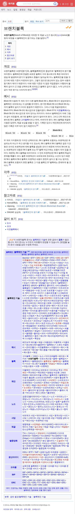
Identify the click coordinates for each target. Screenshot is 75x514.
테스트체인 (42, 386)
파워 (51, 329)
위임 (30, 309)
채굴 (30, 9)
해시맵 (35, 350)
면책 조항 (27, 510)
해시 (13, 348)
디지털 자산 (52, 273)
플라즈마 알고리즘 (36, 391)
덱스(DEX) (56, 436)
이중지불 (53, 311)
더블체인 (26, 371)
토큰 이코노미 (47, 324)
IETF (31, 453)
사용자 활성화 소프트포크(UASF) (36, 378)
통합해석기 (59, 463)
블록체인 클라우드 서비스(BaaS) (52, 286)
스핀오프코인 (55, 296)
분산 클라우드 (49, 441)
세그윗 (35, 364)
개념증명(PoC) (49, 266)
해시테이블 (54, 350)
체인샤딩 (30, 421)
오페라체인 (27, 383)
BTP (33, 258)
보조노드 (59, 400)
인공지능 (14, 489)
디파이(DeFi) (57, 439)
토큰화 (58, 324)
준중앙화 (30, 446)
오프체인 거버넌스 (41, 444)
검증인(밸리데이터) (30, 397)
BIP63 (39, 475)
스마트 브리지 (37, 294)
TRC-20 (37, 263)
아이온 (27, 460)
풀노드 (59, 410)
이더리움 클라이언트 (39, 311)
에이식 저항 (27, 427)
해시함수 (28, 353)
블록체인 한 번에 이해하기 (31, 182)
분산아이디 (13, 458)
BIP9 (29, 473)
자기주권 (35, 460)
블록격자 (53, 376)
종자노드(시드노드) (46, 407)
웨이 (54, 306)
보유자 (54, 455)
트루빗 (35, 329)
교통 (30, 489)
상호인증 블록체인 (30, 467)
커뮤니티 (38, 9)
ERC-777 (36, 483)
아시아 (35, 489)
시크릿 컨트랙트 (31, 299)
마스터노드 (37, 400)
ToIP (36, 453)
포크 (9, 227)
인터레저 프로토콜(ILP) (49, 314)
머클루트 (57, 343)
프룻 (37, 367)
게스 (37, 268)
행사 (45, 491)
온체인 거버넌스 (58, 444)
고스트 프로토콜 (48, 268)
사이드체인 (41, 381)
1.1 (14, 176)
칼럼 (15, 9)
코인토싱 (37, 321)
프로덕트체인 (49, 388)
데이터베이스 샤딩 (45, 416)
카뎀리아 (55, 348)
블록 (13, 362)
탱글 (34, 386)
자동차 (25, 489)
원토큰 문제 (45, 306)
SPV (24, 263)
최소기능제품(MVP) (45, 316)
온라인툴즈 (31, 348)
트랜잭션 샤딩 (42, 421)
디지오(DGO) (36, 439)
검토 (60, 240)
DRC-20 (39, 258)
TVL (24, 434)
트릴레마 (44, 329)
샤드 (66, 416)
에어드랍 (42, 304)
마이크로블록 (51, 357)
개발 (20, 489)
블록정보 (47, 362)
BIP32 (43, 473)
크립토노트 (48, 321)
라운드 (31, 276)
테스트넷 (30, 324)
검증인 (63, 453)
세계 (40, 489)
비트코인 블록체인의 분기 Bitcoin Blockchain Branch (38, 184)
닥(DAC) (35, 436)
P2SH (52, 261)
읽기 (26, 21)
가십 (26, 266)
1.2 (16, 176)
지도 (66, 489)
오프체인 (38, 383)
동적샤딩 (58, 416)
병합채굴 (26, 425)
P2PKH (44, 261)
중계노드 (60, 407)
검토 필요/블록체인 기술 (20, 497)
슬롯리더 (65, 402)
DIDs (24, 453)
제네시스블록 (62, 364)
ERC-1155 (32, 485)
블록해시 (51, 345)
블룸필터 (26, 289)
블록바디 (26, 362)
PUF (64, 261)
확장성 (37, 339)
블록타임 (57, 362)
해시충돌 (44, 350)
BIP (13, 475)
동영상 (22, 9)
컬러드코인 (33, 319)
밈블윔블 (64, 281)
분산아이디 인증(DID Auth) (56, 458)
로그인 (65, 4)
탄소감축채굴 (28, 430)
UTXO (45, 263)
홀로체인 (51, 393)
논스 (59, 35)
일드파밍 (38, 427)
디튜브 (47, 439)
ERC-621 (61, 481)
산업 (45, 489)
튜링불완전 (31, 326)
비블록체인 (37, 289)
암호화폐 (34, 491)
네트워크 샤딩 (28, 416)
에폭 (49, 304)
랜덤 (63, 276)
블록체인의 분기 (30, 190)
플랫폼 (29, 334)
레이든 (33, 278)
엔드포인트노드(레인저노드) (36, 405)
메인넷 (39, 281)
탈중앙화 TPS (59, 446)
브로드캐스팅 (45, 359)
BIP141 (61, 475)
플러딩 (37, 334)
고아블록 (25, 120)
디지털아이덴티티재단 (32, 455)
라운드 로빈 (41, 276)
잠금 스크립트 (28, 316)
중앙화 (39, 446)
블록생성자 (37, 362)
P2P (38, 261)
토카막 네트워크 (56, 386)
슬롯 (58, 402)
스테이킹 (32, 296)
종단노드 (32, 407)
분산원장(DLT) (34, 441)
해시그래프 (41, 393)
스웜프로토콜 (50, 294)
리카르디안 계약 (45, 278)
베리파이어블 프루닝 (39, 376)
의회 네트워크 (56, 405)
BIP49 (32, 475)
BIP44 (64, 473)
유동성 (46, 309)
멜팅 (45, 281)
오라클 (13, 468)
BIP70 (46, 475)
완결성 (52, 364)
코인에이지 (64, 319)
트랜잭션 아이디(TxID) (47, 326)
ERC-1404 (42, 485)
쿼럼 (53, 410)
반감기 (27, 283)
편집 (32, 21)
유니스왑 (38, 309)
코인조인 (28, 321)
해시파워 (65, 350)
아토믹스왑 (58, 299)
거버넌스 (32, 434)
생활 (61, 489)
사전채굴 (36, 425)
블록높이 (63, 359)
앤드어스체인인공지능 (53, 301)
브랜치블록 (33, 359)
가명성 (60, 263)
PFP (58, 261)
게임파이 (41, 434)
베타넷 (34, 283)
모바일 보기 (36, 510)
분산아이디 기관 (36, 458)
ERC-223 (51, 481)
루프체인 (32, 373)
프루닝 (59, 388)
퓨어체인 (37, 388)
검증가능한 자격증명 (49, 453)
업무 (57, 489)
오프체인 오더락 (60, 304)
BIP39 (50, 473)
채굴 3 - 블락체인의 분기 (34, 177)
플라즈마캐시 (52, 391)
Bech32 (25, 258)
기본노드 (45, 397)
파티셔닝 (59, 329)
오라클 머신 (53, 467)
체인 (13, 382)
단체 (53, 489)
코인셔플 (44, 319)
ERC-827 (46, 483)
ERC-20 (31, 481)
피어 (43, 334)
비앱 (46, 289)
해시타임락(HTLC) (56, 337)
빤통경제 (30, 291)
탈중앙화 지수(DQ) (47, 449)
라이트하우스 (54, 276)
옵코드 (35, 306)
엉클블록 (43, 364)
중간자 (43, 469)
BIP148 (25, 477)
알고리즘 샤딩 (48, 419)
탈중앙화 (13, 441)
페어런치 (40, 430)
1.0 (11, 176)
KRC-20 (59, 258)
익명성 (62, 311)
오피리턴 (26, 306)
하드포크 (30, 393)
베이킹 (62, 357)
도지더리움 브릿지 (37, 273)
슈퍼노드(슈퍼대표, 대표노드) (41, 402)
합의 (36, 337)
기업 (49, 489)
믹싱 (51, 281)
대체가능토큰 (46, 271)
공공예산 (61, 268)
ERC (14, 483)
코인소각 (53, 319)
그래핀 (35, 357)
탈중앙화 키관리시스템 (43, 463)
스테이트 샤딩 (34, 419)
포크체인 (28, 388)
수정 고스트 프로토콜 (45, 291)
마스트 (31, 281)
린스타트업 (58, 278)
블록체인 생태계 (29, 286)
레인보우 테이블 (29, 343)
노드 (13, 405)
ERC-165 (41, 481)
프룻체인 (45, 367)
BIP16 (36, 473)
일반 (49, 491)
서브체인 (52, 381)
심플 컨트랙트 (46, 299)
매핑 (40, 343)
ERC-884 (56, 483)
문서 (4, 21)
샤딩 (13, 419)
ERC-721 (26, 483)
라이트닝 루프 (56, 371)
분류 (7, 497)
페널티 (37, 331)
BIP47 (25, 475)
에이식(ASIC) (47, 425)
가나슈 (52, 263)
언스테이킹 (31, 304)
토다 (38, 324)
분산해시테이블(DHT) (35, 345)
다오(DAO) (51, 434)
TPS (30, 263)
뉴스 (9, 9)
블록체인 (9, 253)
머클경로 (48, 343)
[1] (48, 37)
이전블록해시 (62, 110)
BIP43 (57, 473)
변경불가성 (44, 283)
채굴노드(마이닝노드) (39, 410)
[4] (10, 165)
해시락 (43, 337)
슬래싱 (66, 296)
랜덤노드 (26, 400)
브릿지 (53, 283)
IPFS (52, 258)
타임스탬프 (28, 367)
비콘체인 (53, 289)
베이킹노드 (48, 400)
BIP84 (53, 475)
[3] (36, 89)
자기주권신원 (47, 460)
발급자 (47, 455)
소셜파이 (60, 441)
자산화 (64, 314)
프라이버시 (47, 331)
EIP (46, 258)
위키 (3, 9)
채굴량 (65, 427)
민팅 (57, 281)
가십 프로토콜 (35, 266)
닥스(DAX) (45, 436)
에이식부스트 (61, 425)
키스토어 (58, 321)
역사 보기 (39, 21)
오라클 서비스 (32, 469)
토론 (10, 21)
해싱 (35, 353)
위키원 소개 (18, 510)
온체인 (46, 383)
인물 (40, 491)
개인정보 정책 (8, 510)
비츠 (28, 364)
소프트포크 (63, 381)
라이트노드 (61, 397)
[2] (35, 89)
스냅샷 (59, 291)
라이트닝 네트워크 (40, 371)
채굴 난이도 (55, 427)
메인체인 (42, 373)
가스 (67, 263)
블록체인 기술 (39, 240)
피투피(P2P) (52, 334)
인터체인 (55, 383)
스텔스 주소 (43, 296)
